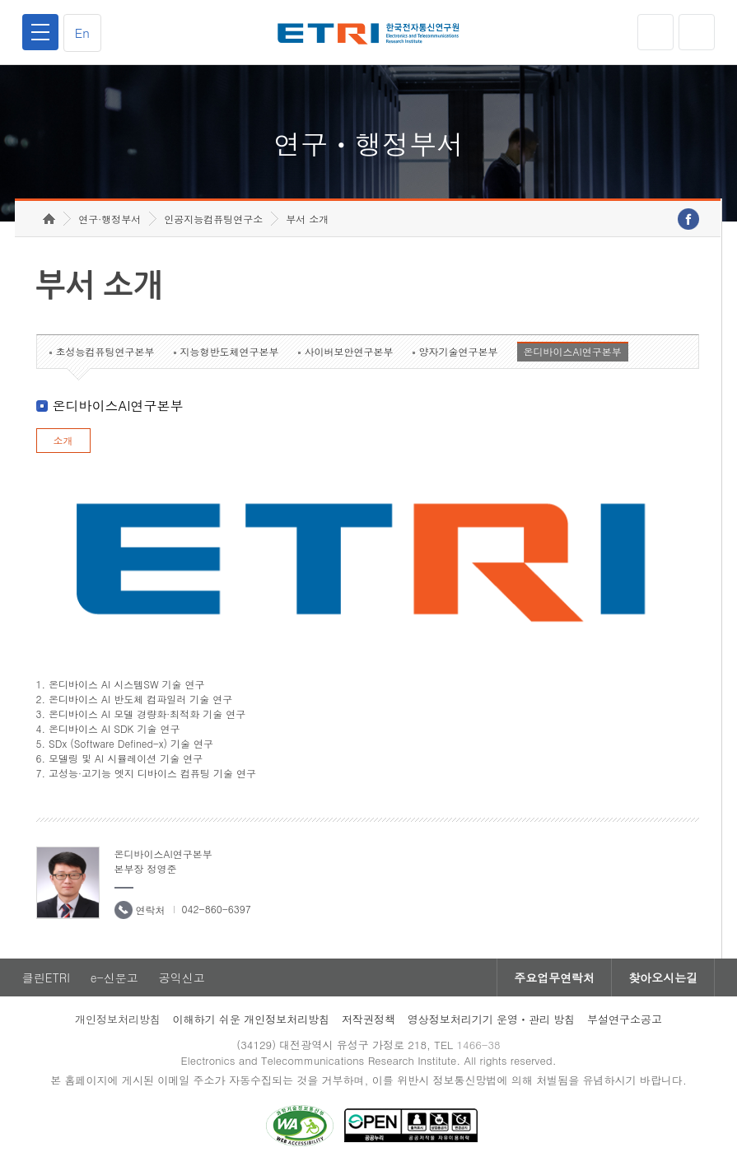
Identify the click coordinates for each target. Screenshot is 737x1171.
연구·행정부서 (109, 219)
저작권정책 (368, 1019)
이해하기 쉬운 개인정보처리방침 (251, 1019)
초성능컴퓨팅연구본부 (105, 351)
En (82, 32)
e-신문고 (114, 977)
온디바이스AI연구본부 (573, 351)
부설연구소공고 (624, 1019)
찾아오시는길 (662, 977)
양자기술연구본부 (458, 351)
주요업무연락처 (554, 977)
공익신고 (182, 977)
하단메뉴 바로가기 (0, 0)
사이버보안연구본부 (349, 351)
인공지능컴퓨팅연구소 (213, 219)
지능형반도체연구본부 (229, 351)
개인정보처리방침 (118, 1019)
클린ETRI (46, 977)
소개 (63, 440)
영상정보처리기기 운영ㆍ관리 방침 (492, 1019)
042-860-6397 (216, 909)
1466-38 (478, 1044)
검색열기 (697, 32)
